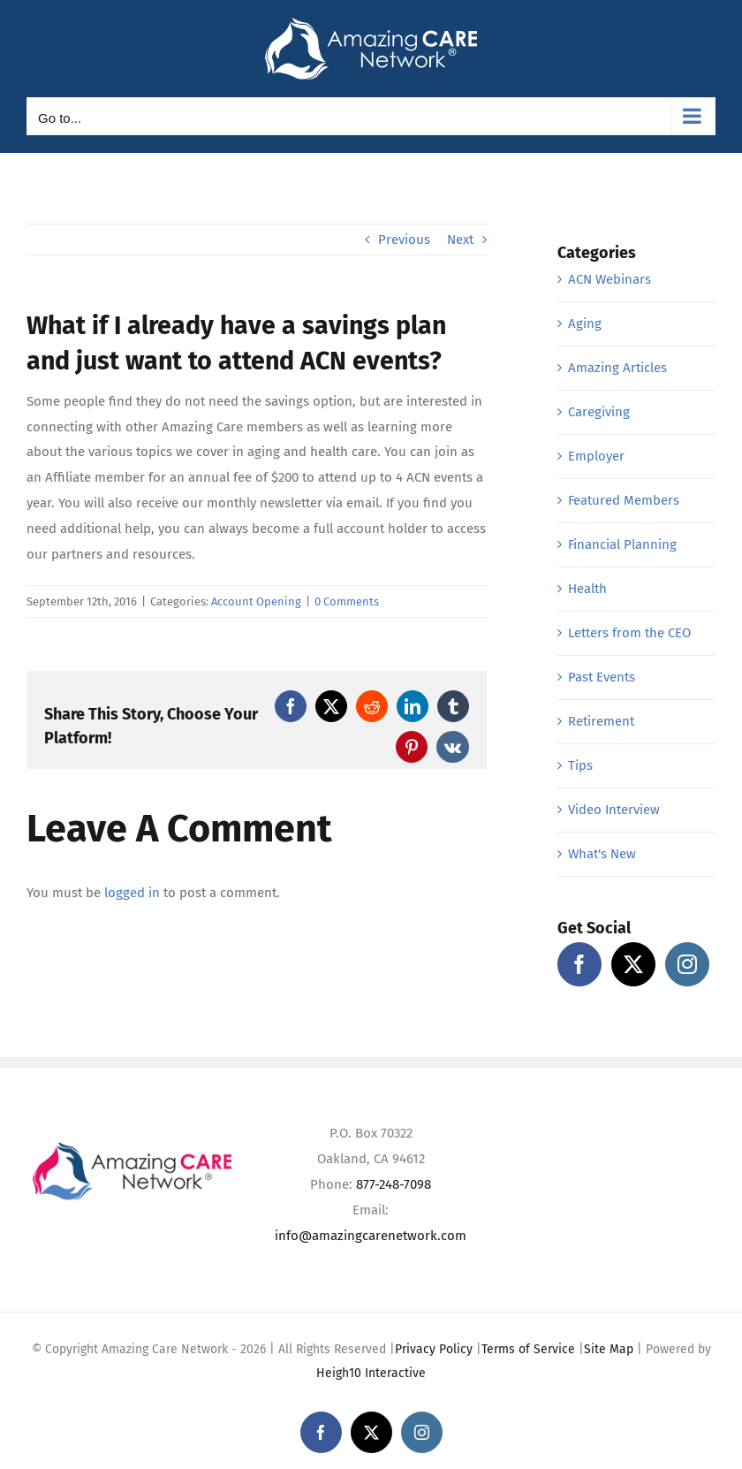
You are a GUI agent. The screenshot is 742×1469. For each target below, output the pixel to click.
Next (460, 239)
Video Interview (614, 810)
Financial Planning (622, 544)
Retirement (601, 721)
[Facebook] (579, 964)
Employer (596, 456)
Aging (585, 323)
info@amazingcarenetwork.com (370, 1236)
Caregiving (599, 412)
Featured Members (623, 500)
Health (587, 589)
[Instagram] (687, 964)
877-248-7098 (393, 1184)
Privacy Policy (434, 1349)
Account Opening (256, 601)
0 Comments (346, 601)
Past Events (601, 677)
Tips (580, 765)
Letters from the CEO (629, 633)
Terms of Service (528, 1349)
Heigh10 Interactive (371, 1373)
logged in (132, 893)
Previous (404, 239)
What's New (602, 854)
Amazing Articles (617, 368)
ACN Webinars (609, 279)
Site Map (608, 1349)
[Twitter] (633, 964)
